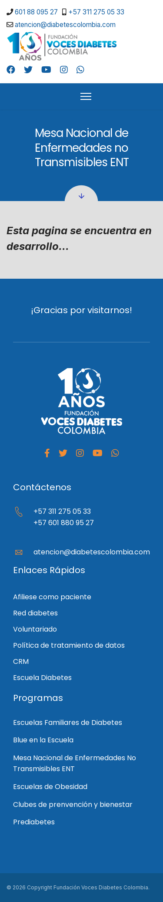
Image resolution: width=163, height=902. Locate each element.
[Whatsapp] (80, 70)
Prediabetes (34, 822)
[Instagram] (64, 70)
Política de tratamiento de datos (69, 645)
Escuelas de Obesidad (50, 787)
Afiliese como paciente (52, 597)
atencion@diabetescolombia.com (65, 24)
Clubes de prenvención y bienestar (73, 805)
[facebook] (47, 453)
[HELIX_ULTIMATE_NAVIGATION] (85, 96)
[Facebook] (11, 70)
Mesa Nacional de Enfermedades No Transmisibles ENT (74, 763)
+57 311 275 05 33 (96, 12)
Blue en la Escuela (43, 740)
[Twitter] (28, 70)
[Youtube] (46, 70)
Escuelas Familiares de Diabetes (67, 723)
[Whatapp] (115, 453)
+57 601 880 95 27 (63, 523)
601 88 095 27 (36, 12)
